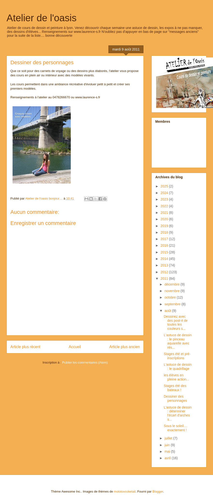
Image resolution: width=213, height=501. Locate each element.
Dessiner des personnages (175, 398)
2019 (165, 226)
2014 (165, 259)
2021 (165, 213)
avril (168, 458)
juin (167, 445)
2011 (165, 278)
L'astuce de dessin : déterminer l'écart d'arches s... (178, 413)
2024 (165, 193)
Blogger (157, 491)
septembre (172, 304)
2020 (165, 219)
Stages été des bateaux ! (175, 388)
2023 (165, 199)
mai (167, 451)
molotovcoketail (125, 491)
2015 (165, 252)
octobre (170, 297)
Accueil (75, 347)
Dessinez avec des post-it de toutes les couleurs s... (176, 322)
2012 (165, 272)
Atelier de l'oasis (42, 18)
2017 (165, 239)
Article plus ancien (124, 347)
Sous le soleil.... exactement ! (175, 428)
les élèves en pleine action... (176, 377)
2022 (165, 206)
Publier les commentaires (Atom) (85, 362)
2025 (165, 186)
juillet (168, 438)
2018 (165, 232)
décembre (172, 284)
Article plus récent (25, 347)
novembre (172, 291)
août (168, 311)
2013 (165, 265)
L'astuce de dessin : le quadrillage (178, 367)
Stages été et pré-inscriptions (177, 356)
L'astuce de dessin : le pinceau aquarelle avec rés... (178, 341)
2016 (165, 245)
